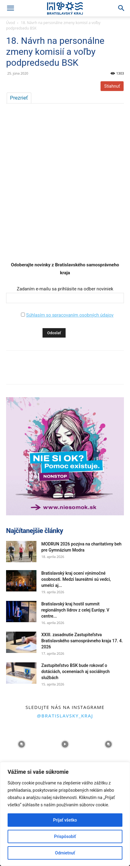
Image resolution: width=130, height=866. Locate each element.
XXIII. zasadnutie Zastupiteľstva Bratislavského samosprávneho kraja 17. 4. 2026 (82, 640)
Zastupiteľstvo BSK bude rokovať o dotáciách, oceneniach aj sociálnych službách (75, 671)
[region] (65, 814)
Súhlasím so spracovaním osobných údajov (70, 315)
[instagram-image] (21, 744)
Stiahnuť (112, 86)
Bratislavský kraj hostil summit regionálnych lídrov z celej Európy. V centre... (75, 610)
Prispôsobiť (65, 836)
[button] (10, 8)
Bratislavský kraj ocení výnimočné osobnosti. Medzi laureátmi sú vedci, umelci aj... (76, 579)
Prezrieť (19, 98)
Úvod (10, 22)
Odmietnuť (65, 852)
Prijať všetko (65, 820)
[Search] (121, 8)
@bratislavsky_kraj (65, 716)
